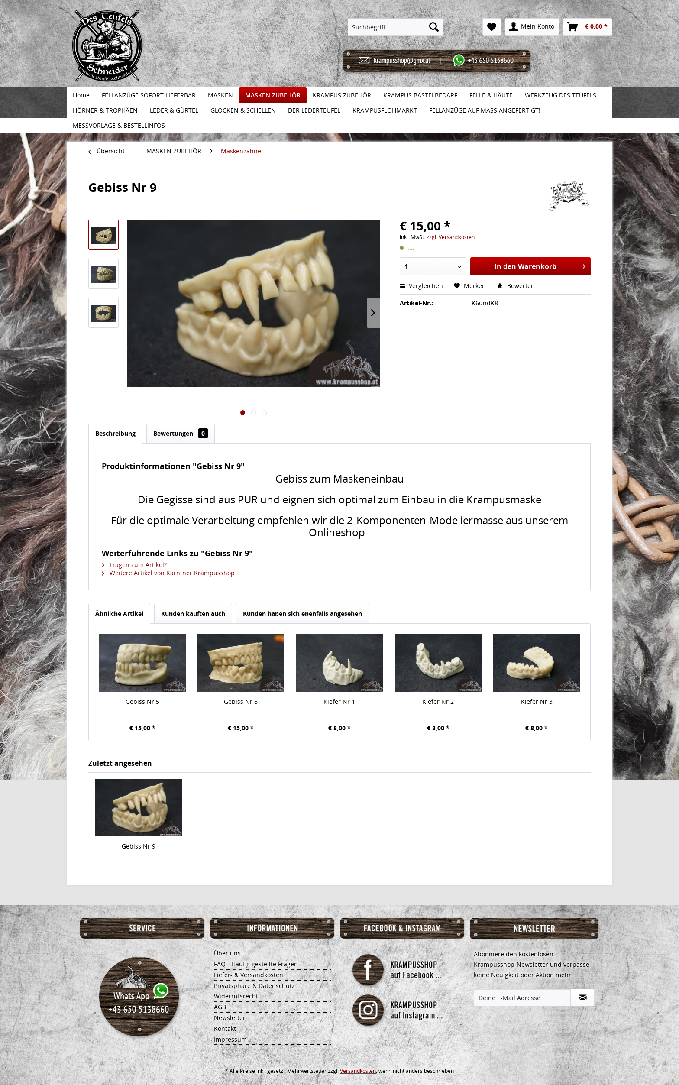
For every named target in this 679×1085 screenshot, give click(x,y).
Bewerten (516, 286)
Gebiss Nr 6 (241, 701)
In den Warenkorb (540, 265)
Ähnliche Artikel (119, 613)
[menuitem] (395, 27)
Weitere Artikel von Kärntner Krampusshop (168, 573)
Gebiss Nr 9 (138, 846)
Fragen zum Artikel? (134, 564)
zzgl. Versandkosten (451, 237)
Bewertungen (180, 433)
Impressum (230, 1039)
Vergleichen (421, 286)
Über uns (227, 953)
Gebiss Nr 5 (142, 701)
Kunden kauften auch (193, 613)
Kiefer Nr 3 (537, 701)
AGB (220, 1007)
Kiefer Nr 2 (438, 701)
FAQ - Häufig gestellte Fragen (256, 964)
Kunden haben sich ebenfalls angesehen (302, 613)
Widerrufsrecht (236, 996)
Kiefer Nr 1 (339, 701)
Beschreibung (115, 433)
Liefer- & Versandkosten (248, 975)
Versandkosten (358, 1071)
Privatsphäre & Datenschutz (254, 985)
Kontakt (225, 1028)
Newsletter (230, 1018)
